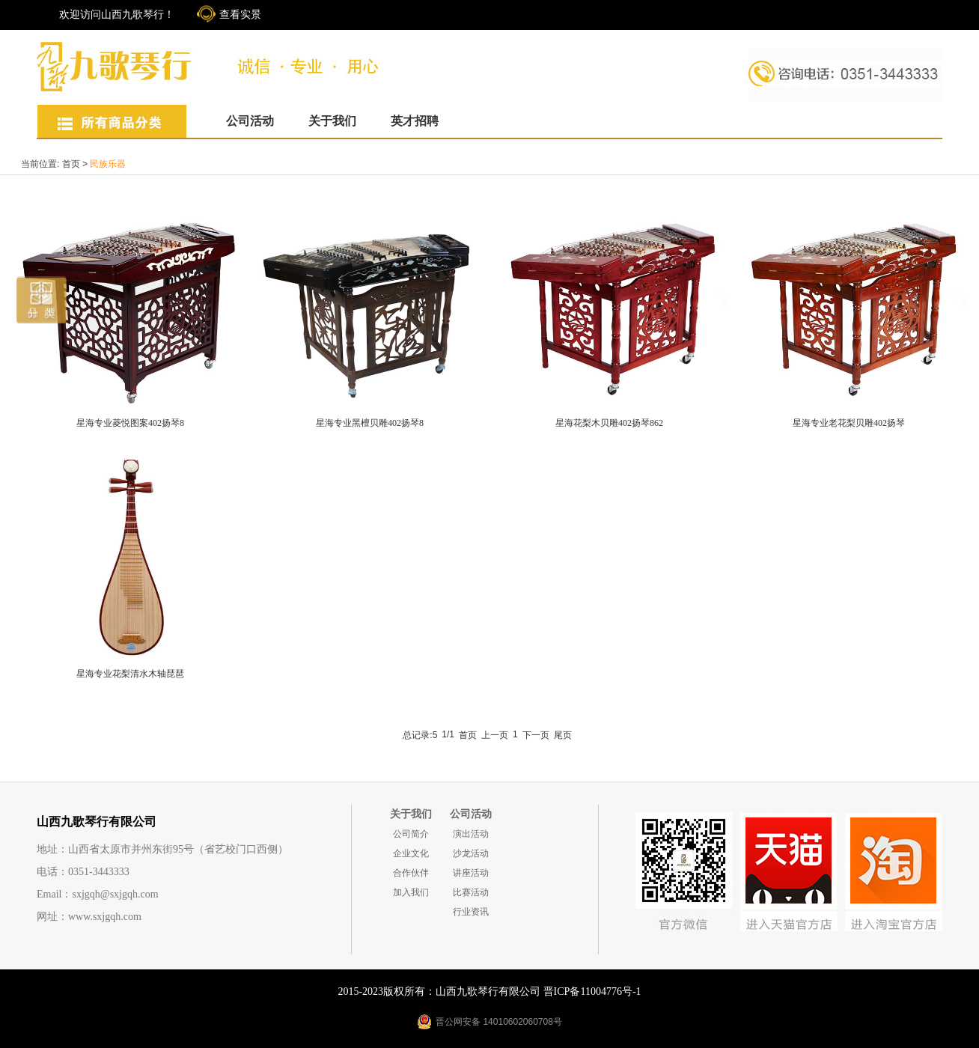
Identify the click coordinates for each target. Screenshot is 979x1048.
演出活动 (471, 834)
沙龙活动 (471, 853)
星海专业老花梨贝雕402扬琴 (849, 423)
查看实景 (240, 14)
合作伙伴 (411, 873)
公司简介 (411, 834)
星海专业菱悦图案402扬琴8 (130, 423)
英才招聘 (415, 121)
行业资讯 (471, 912)
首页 (71, 164)
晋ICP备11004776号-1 (592, 991)
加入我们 (411, 892)
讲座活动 (471, 873)
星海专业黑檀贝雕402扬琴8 (370, 423)
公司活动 (250, 121)
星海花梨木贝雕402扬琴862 (609, 423)
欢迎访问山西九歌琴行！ (116, 14)
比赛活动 (471, 892)
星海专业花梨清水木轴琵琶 (130, 673)
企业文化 (411, 853)
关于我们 (332, 121)
